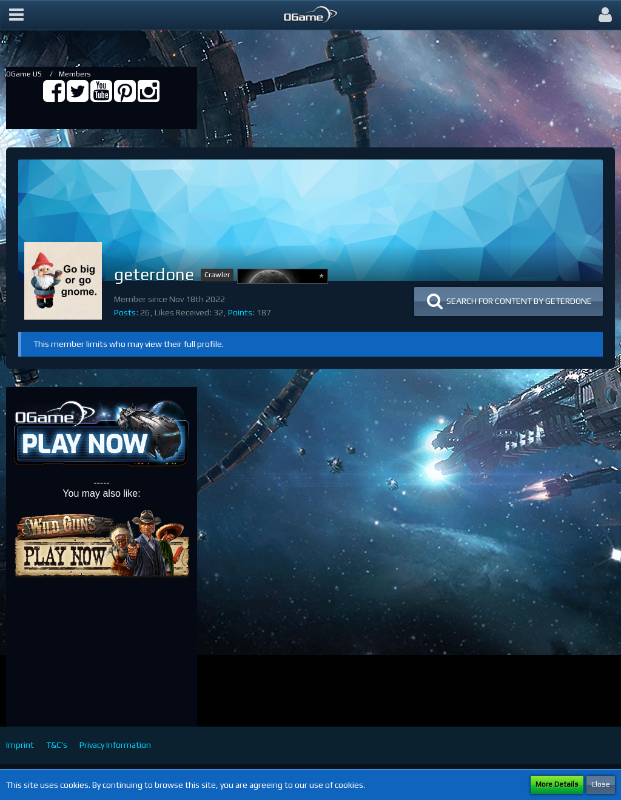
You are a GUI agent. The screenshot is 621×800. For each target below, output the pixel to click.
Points (240, 312)
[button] (16, 15)
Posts (125, 312)
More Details (557, 784)
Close (600, 784)
